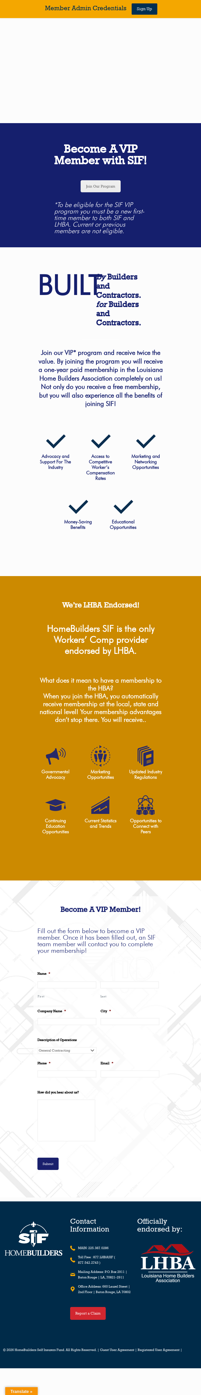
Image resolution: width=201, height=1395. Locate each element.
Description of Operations (57, 1040)
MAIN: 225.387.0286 (93, 1248)
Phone (44, 1063)
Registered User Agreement (159, 1350)
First (41, 996)
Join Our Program (100, 186)
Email (106, 1063)
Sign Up (144, 8)
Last (103, 996)
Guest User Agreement (117, 1350)
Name (43, 974)
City (105, 1011)
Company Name (51, 1011)
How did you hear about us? (58, 1092)
